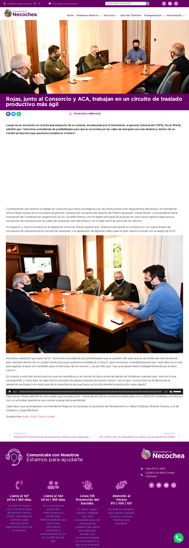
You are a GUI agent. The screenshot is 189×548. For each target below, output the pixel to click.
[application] (94, 392)
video (51, 417)
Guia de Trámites (130, 15)
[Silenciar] (171, 391)
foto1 (34, 417)
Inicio (70, 15)
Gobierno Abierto (88, 15)
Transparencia (154, 15)
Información (176, 15)
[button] (8, 114)
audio (25, 417)
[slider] (90, 391)
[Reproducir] (9, 391)
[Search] (148, 3)
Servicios (111, 15)
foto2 (41, 417)
